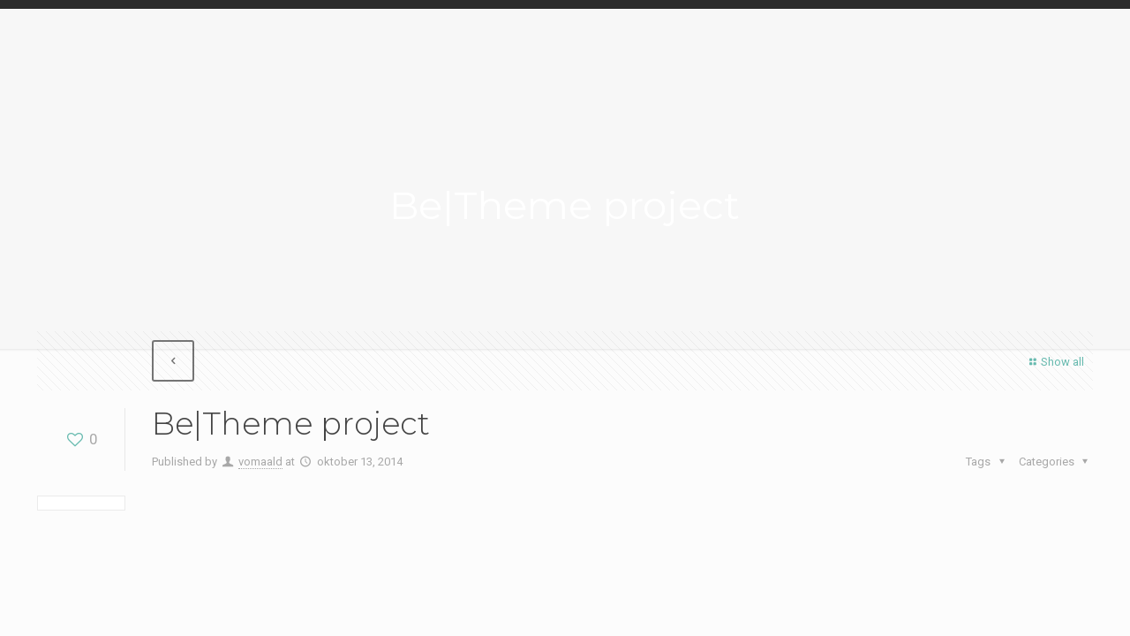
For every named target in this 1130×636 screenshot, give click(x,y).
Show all (1054, 361)
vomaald (260, 461)
